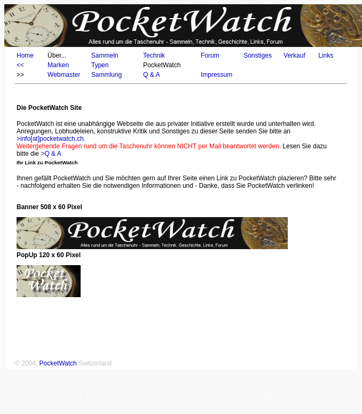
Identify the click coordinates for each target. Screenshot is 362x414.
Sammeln (105, 55)
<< (20, 65)
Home (25, 55)
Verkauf (294, 55)
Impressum (216, 74)
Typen (100, 65)
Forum (210, 55)
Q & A (151, 74)
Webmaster (64, 74)
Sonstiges (257, 55)
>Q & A (51, 153)
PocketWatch (58, 363)
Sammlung (106, 74)
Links (325, 55)
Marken (58, 65)
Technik (154, 55)
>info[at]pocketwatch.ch (50, 138)
